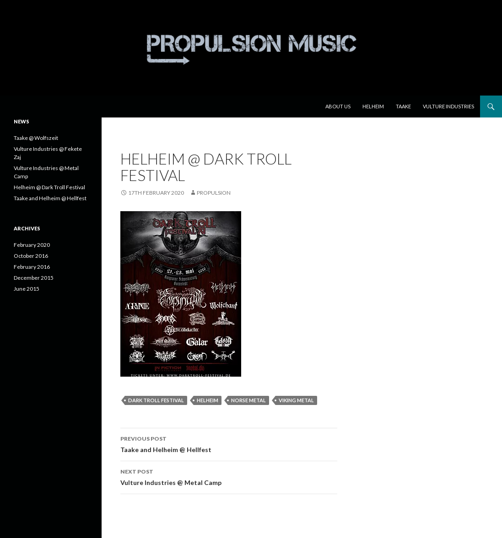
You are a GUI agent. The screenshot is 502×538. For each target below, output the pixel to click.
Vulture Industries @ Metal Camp (228, 476)
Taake (403, 106)
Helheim (373, 106)
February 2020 (32, 244)
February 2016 (32, 266)
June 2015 (26, 288)
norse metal (248, 400)
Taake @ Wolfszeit (36, 137)
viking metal (296, 400)
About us (338, 106)
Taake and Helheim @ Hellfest (228, 443)
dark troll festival (156, 400)
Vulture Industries (448, 106)
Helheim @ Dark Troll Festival (49, 187)
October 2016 (31, 255)
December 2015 (34, 277)
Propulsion (214, 192)
